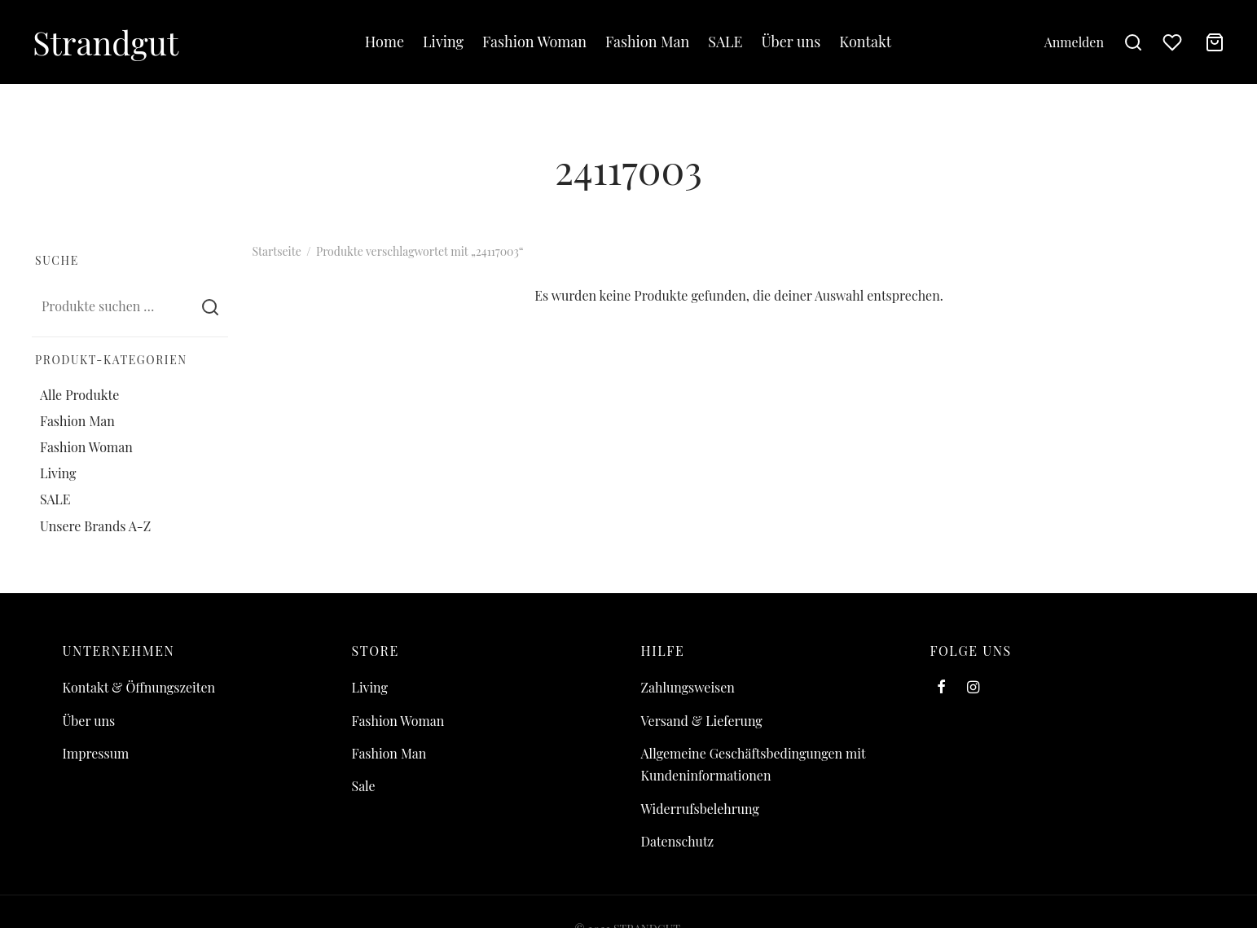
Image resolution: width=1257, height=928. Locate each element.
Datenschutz (677, 841)
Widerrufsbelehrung (700, 808)
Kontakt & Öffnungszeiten (139, 687)
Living (443, 41)
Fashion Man (647, 41)
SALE (725, 41)
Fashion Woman (534, 41)
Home (384, 41)
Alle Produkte (79, 393)
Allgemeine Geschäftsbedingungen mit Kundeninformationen (753, 764)
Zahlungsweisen (688, 687)
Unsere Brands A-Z (95, 525)
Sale (364, 785)
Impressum (96, 753)
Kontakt (865, 41)
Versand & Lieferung (702, 720)
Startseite (277, 251)
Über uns (790, 41)
